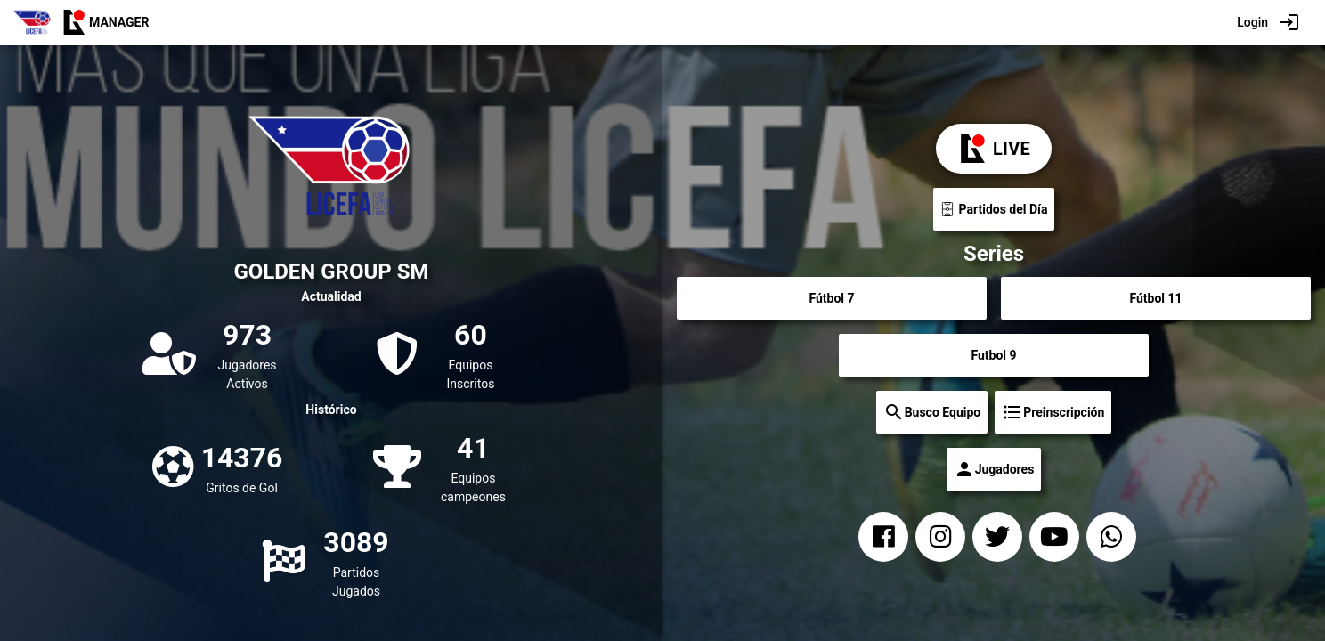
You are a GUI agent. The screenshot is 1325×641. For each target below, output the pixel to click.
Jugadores (994, 469)
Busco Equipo (932, 412)
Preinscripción (1053, 412)
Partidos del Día (994, 209)
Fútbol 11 (1155, 298)
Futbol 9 (993, 355)
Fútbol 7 (831, 298)
